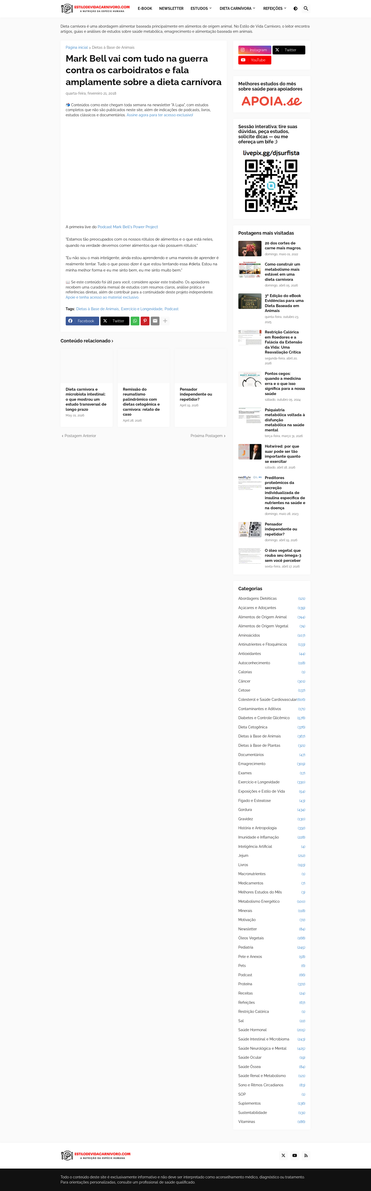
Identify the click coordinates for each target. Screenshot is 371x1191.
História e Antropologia (271, 828)
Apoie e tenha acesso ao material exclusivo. (102, 297)
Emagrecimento (271, 764)
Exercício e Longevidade (141, 309)
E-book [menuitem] (145, 8)
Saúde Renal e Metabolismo (271, 1076)
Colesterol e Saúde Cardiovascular (271, 699)
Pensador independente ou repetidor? (196, 394)
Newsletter (271, 929)
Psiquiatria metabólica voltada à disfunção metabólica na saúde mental (285, 420)
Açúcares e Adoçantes (271, 608)
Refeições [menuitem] (273, 8)
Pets (271, 965)
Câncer (271, 681)
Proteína (271, 984)
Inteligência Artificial (271, 846)
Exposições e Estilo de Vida (271, 791)
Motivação (271, 920)
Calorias (271, 672)
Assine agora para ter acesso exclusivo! (160, 115)
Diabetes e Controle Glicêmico (271, 718)
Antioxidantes (271, 653)
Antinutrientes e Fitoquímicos (271, 644)
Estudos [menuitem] (199, 8)
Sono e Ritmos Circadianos (271, 1085)
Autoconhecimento (271, 663)
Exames (271, 773)
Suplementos (271, 1103)
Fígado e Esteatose (271, 800)
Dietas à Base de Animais (113, 48)
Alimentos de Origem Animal (271, 617)
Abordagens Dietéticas (271, 598)
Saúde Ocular (271, 1057)
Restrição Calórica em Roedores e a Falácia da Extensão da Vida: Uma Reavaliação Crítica (283, 342)
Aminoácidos (271, 635)
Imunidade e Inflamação (271, 837)
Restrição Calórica (271, 1011)
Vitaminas (271, 1121)
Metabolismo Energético (271, 901)
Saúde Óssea (271, 1067)
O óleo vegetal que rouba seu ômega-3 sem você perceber (283, 555)
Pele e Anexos (271, 956)
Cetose (271, 690)
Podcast (172, 309)
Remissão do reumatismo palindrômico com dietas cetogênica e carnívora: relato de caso (141, 402)
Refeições (271, 1002)
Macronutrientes (271, 874)
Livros (271, 865)
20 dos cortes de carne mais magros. (283, 246)
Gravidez (271, 819)
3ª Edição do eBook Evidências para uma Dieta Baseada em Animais (284, 303)
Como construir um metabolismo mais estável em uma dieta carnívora (282, 272)
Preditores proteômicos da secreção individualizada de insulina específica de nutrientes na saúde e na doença (285, 492)
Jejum (271, 855)
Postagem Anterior (80, 436)
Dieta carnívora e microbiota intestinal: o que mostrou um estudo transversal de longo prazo (86, 399)
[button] (295, 8)
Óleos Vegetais (271, 938)
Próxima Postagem (207, 436)
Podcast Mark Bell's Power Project (128, 227)
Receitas (271, 993)
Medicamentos (271, 883)
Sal (271, 1021)
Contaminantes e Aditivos (271, 709)
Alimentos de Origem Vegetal (271, 626)
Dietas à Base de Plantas (271, 745)
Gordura (271, 809)
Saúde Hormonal (271, 1030)
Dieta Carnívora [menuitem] (235, 8)
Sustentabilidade (271, 1112)
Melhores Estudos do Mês (271, 892)
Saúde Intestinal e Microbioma (271, 1039)
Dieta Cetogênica (271, 727)
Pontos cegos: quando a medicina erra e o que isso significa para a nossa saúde (285, 383)
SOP (271, 1094)
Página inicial (77, 48)
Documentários (271, 755)
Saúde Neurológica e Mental (271, 1048)
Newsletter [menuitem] (171, 8)
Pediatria (271, 947)
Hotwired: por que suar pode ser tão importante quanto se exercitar (282, 454)
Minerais (271, 911)
